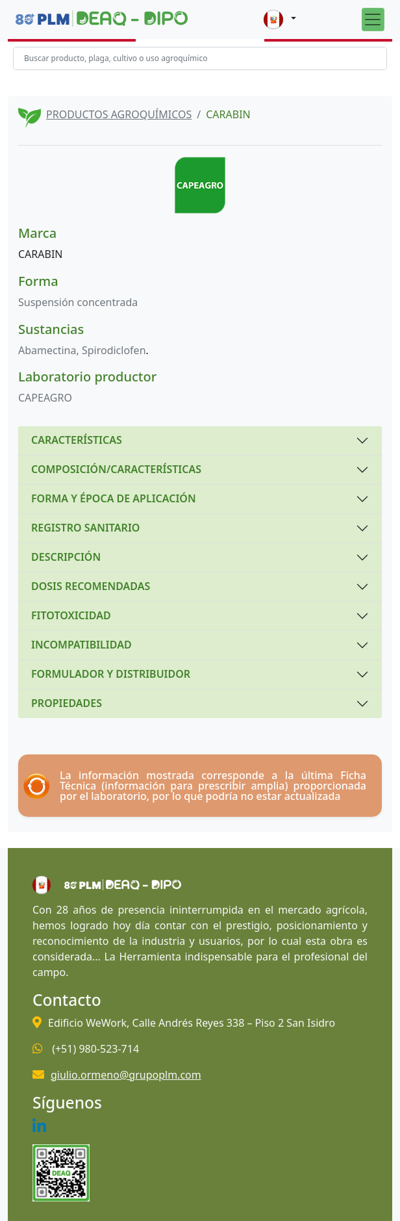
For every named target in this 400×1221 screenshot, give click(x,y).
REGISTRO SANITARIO (85, 528)
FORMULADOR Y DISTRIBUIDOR (110, 674)
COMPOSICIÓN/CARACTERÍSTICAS (116, 469)
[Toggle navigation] (373, 19)
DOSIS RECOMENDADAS (90, 586)
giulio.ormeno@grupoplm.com (126, 1075)
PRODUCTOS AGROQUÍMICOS (119, 114)
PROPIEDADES (66, 703)
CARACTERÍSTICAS (76, 440)
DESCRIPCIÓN (66, 557)
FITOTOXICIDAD (71, 615)
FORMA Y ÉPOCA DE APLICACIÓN (113, 498)
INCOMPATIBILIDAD (81, 644)
